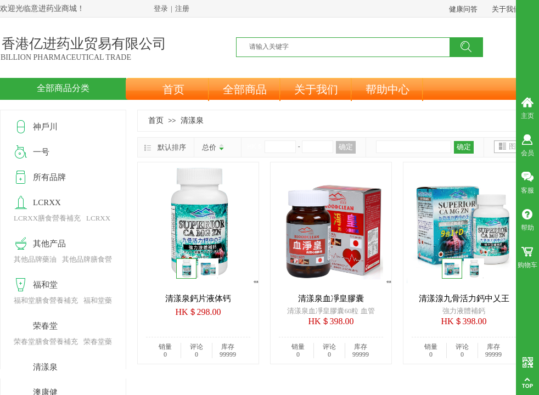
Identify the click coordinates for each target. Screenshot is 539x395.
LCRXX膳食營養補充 (47, 218)
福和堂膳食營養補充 (46, 300)
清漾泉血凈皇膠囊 (331, 298)
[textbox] (349, 46)
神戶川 (45, 126)
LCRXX (47, 202)
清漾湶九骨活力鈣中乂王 (464, 298)
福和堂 (45, 284)
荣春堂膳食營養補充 (46, 341)
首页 (173, 89)
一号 (41, 152)
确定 (346, 147)
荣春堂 (45, 325)
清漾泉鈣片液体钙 (198, 298)
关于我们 (316, 89)
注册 (182, 8)
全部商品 (245, 89)
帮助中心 (387, 89)
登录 (161, 8)
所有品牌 (49, 177)
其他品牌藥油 (35, 259)
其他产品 (49, 243)
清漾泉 (192, 120)
